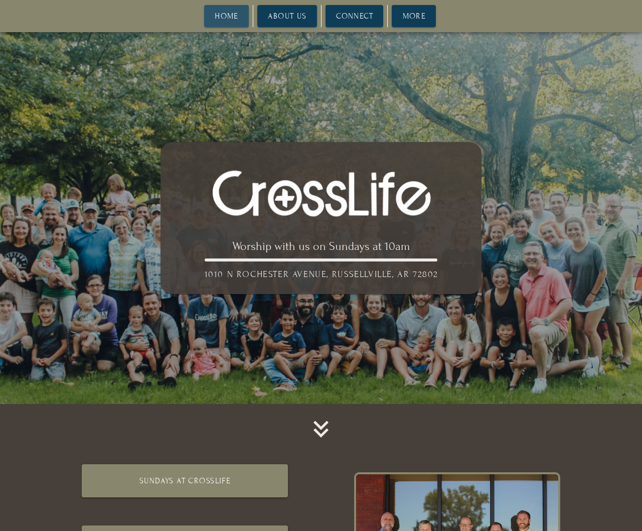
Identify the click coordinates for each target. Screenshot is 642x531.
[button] (321, 429)
